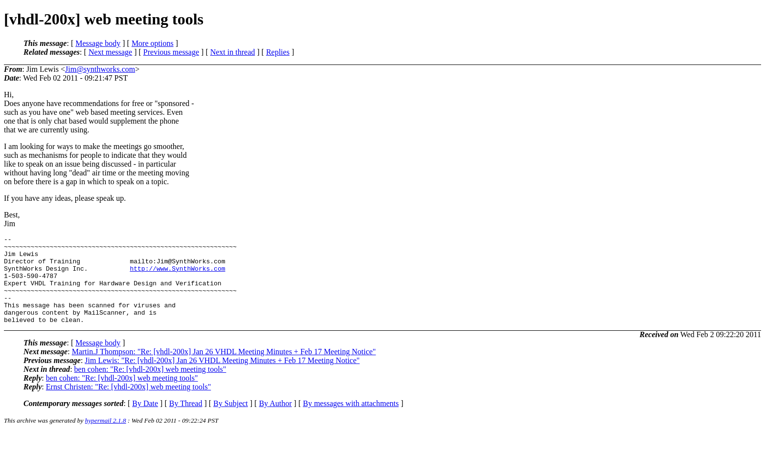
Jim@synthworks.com (100, 69)
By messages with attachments (351, 421)
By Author (275, 421)
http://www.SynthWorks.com (177, 275)
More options (153, 43)
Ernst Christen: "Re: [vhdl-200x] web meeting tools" (128, 404)
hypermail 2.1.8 (105, 438)
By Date (145, 421)
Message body (97, 43)
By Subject (230, 421)
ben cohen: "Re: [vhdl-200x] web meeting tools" (150, 387)
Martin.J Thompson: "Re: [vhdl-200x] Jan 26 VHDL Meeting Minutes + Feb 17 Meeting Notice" (224, 369)
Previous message (171, 52)
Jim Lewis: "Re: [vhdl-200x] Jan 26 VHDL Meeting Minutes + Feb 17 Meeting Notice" (222, 378)
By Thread (185, 421)
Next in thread (232, 52)
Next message (110, 52)
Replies (278, 52)
